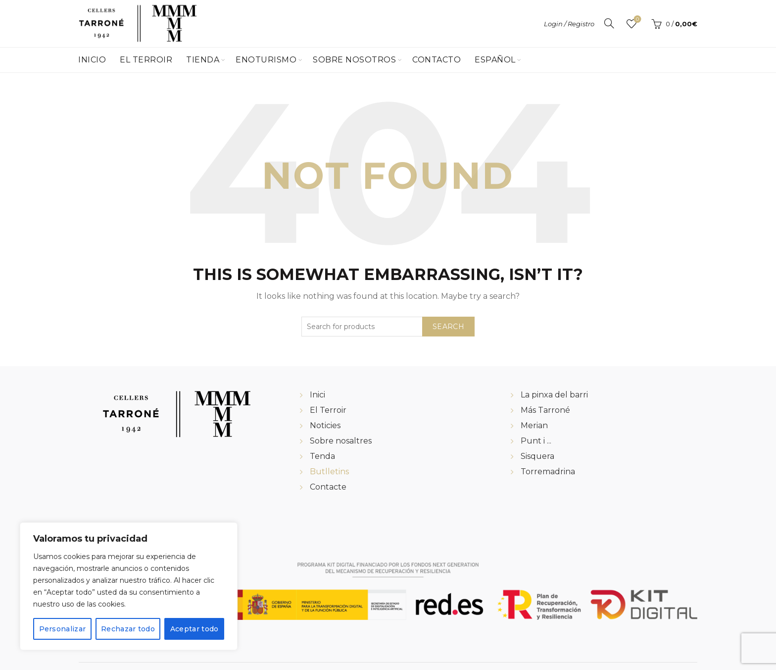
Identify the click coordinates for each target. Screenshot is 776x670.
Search (448, 326)
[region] (129, 586)
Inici (317, 394)
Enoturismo (266, 59)
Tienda (202, 59)
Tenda (322, 456)
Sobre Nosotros (354, 59)
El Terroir (146, 59)
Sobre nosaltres (341, 441)
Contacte (328, 487)
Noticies (325, 425)
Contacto (436, 59)
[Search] (609, 23)
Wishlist (636, 19)
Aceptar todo (194, 628)
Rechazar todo (128, 628)
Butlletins (329, 471)
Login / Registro (569, 24)
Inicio (92, 59)
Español (495, 59)
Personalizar (62, 628)
